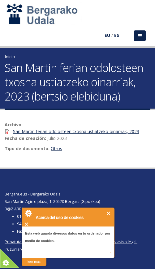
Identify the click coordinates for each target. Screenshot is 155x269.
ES (116, 35)
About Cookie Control (28, 213)
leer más (34, 261)
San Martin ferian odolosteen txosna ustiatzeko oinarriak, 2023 (76, 131)
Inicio (10, 57)
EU (107, 35)
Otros (56, 148)
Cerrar (109, 213)
